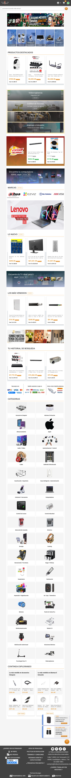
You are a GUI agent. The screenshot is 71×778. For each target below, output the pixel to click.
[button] (67, 741)
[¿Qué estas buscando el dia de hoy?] (32, 8)
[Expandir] (59, 3)
